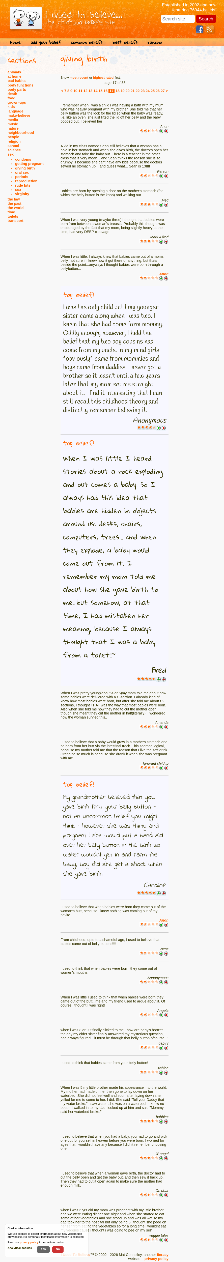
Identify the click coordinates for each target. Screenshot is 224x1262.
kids (11, 107)
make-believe (19, 115)
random (155, 42)
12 (85, 91)
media (13, 120)
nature (13, 128)
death (12, 94)
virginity (22, 194)
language (15, 111)
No (58, 1248)
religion (14, 141)
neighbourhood (21, 133)
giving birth (25, 168)
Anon (164, 274)
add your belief (46, 42)
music (13, 124)
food (11, 98)
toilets (13, 216)
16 (105, 91)
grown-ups (17, 102)
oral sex (22, 172)
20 (128, 91)
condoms (23, 159)
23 (143, 91)
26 (158, 91)
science (14, 150)
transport (15, 221)
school (13, 146)
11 (80, 91)
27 (163, 91)
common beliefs (86, 42)
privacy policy (157, 1259)
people (13, 137)
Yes (43, 1248)
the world (16, 208)
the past (14, 204)
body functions (20, 85)
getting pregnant (29, 164)
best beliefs (125, 42)
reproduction (26, 181)
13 (91, 91)
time (11, 212)
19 (123, 91)
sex (11, 154)
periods (21, 177)
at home (14, 76)
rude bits (22, 185)
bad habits (17, 81)
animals (14, 72)
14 (95, 91)
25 (153, 91)
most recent (79, 77)
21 (133, 91)
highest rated (103, 77)
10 (75, 91)
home (15, 42)
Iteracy (163, 1255)
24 (148, 91)
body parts (17, 90)
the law (14, 199)
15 (100, 91)
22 (138, 91)
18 (118, 91)
